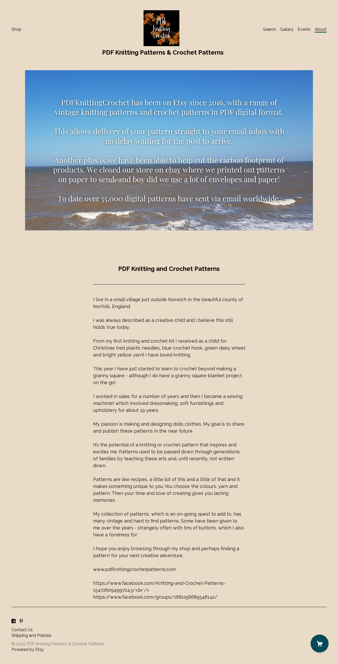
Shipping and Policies (31, 635)
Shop (16, 29)
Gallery (286, 29)
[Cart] (320, 643)
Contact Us (22, 629)
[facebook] (14, 621)
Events (304, 29)
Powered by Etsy (28, 649)
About (320, 29)
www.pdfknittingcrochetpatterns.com (134, 569)
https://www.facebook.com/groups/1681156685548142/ (155, 597)
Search (269, 29)
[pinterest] (21, 621)
